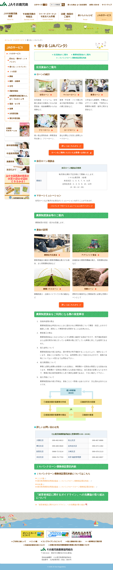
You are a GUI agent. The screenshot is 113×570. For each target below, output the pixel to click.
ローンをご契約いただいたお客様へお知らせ (70, 153)
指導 (11, 109)
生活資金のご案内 (61, 55)
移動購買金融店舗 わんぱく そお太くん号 (18, 97)
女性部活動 (13, 113)
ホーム (7, 40)
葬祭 (11, 76)
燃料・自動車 (14, 81)
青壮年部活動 (14, 118)
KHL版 (39, 484)
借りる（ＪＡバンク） (18, 67)
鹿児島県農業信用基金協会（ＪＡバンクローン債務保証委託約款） (63, 481)
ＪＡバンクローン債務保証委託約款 (72, 58)
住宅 (11, 86)
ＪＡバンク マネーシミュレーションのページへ (70, 206)
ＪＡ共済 (12, 72)
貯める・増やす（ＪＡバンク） (18, 60)
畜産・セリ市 (14, 104)
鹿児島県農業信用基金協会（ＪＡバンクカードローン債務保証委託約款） (66, 487)
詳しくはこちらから (70, 146)
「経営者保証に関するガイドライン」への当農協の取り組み (61, 505)
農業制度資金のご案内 (82, 55)
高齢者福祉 (13, 91)
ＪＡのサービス (18, 40)
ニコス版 (40, 478)
